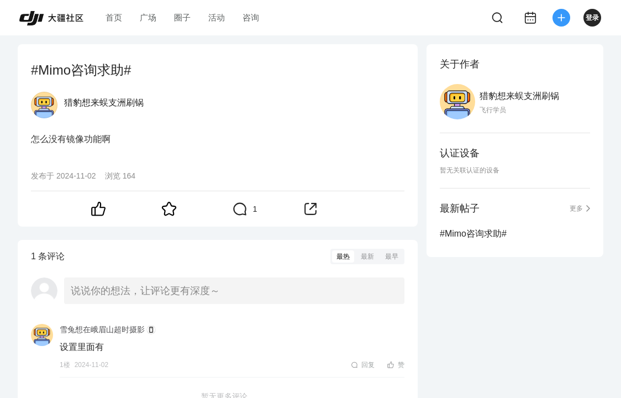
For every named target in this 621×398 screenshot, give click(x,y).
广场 (148, 17)
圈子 (182, 17)
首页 (114, 17)
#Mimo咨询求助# (473, 233)
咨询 (251, 17)
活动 (216, 17)
